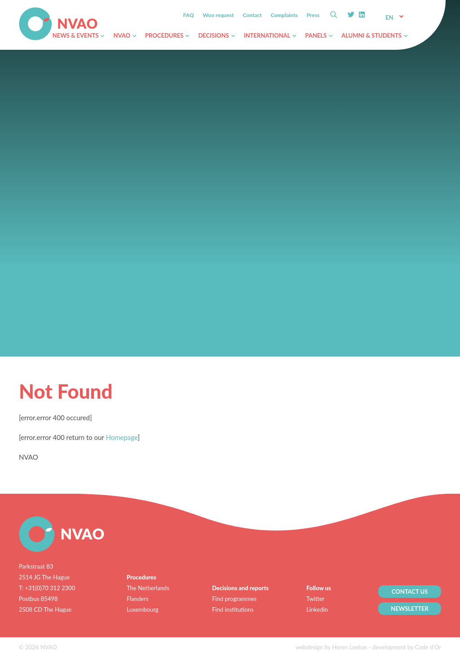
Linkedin (317, 609)
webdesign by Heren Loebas (331, 647)
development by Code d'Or (406, 647)
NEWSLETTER (410, 608)
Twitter (315, 598)
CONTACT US (410, 591)
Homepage (121, 437)
